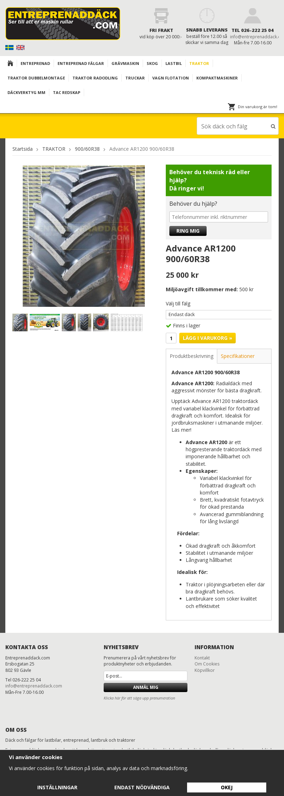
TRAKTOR (199, 63)
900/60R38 (87, 148)
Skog (152, 63)
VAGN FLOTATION (170, 78)
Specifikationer (238, 355)
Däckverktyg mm (26, 92)
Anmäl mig (145, 687)
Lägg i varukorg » (207, 337)
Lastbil (173, 63)
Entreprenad (35, 63)
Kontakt (202, 657)
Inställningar (57, 787)
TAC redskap (66, 92)
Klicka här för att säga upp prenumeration (139, 697)
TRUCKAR (135, 78)
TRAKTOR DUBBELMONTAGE (36, 78)
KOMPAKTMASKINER (217, 78)
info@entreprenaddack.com (33, 685)
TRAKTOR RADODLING (95, 78)
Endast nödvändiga (142, 787)
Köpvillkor (205, 670)
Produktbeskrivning (191, 355)
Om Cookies (207, 663)
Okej (227, 787)
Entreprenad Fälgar (81, 63)
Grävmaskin (125, 63)
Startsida (22, 148)
